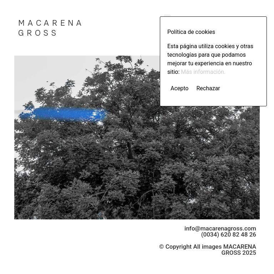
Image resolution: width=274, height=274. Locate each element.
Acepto (179, 88)
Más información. (203, 71)
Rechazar (208, 88)
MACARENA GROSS (51, 28)
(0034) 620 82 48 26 (228, 234)
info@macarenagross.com (220, 228)
